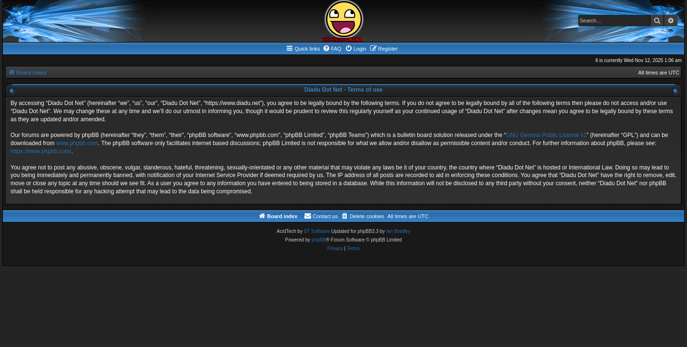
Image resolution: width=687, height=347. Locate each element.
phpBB (319, 239)
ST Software (317, 231)
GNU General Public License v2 (546, 135)
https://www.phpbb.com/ (40, 151)
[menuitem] (332, 48)
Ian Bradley (398, 231)
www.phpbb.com (77, 143)
